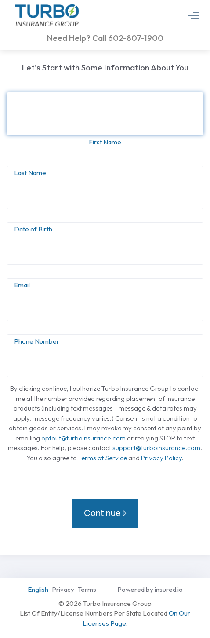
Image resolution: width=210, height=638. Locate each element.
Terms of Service (102, 458)
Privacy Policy (161, 458)
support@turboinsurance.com (156, 448)
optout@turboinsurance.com (83, 438)
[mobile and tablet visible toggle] (193, 15)
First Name (105, 142)
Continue (103, 513)
